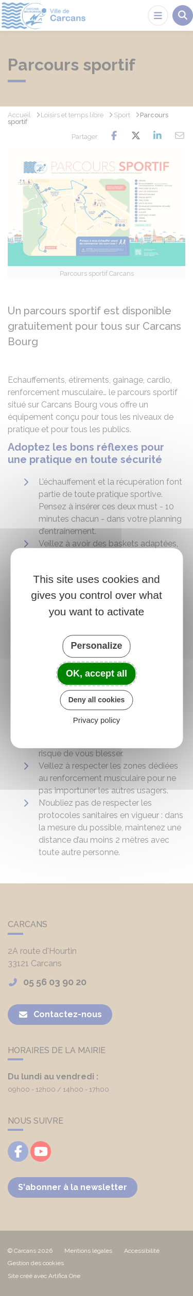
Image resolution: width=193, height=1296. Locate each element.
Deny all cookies (96, 700)
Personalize (96, 646)
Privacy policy (96, 720)
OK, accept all (96, 673)
